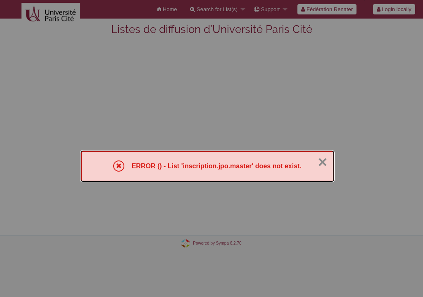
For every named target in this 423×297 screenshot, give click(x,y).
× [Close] (322, 162)
